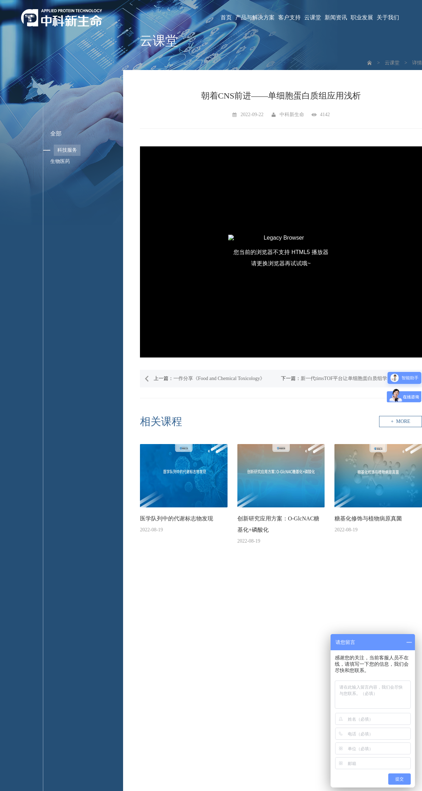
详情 (417, 62)
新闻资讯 (336, 17)
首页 (226, 17)
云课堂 (312, 17)
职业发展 (362, 17)
